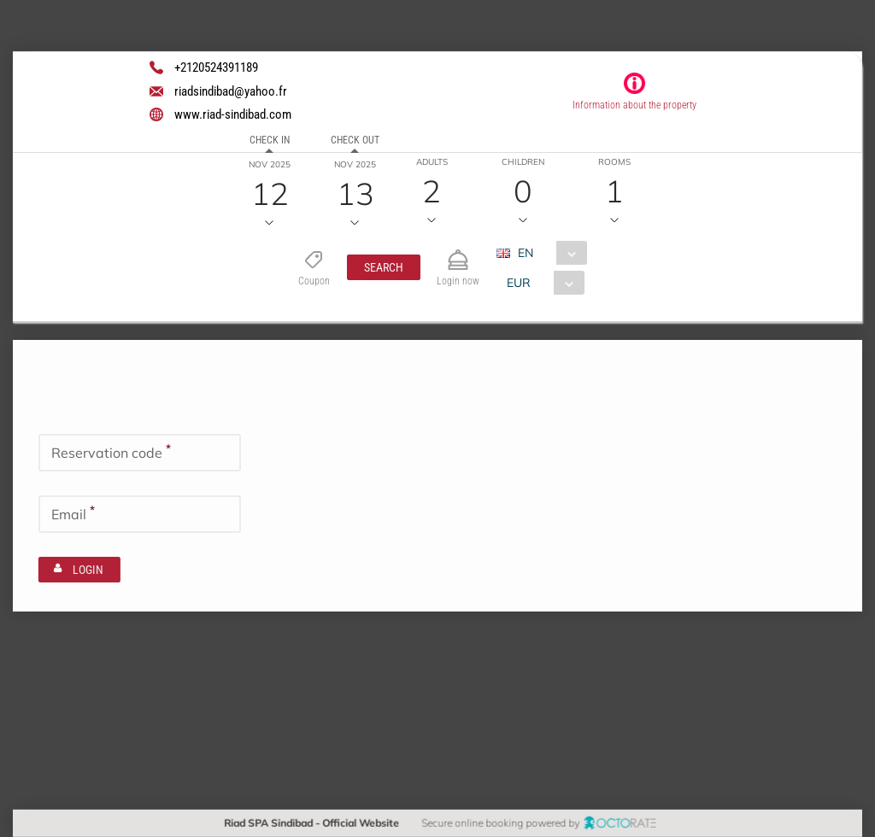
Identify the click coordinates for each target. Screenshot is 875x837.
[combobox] (547, 253)
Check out (355, 140)
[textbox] (139, 452)
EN (524, 252)
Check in (270, 140)
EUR (518, 282)
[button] (383, 267)
